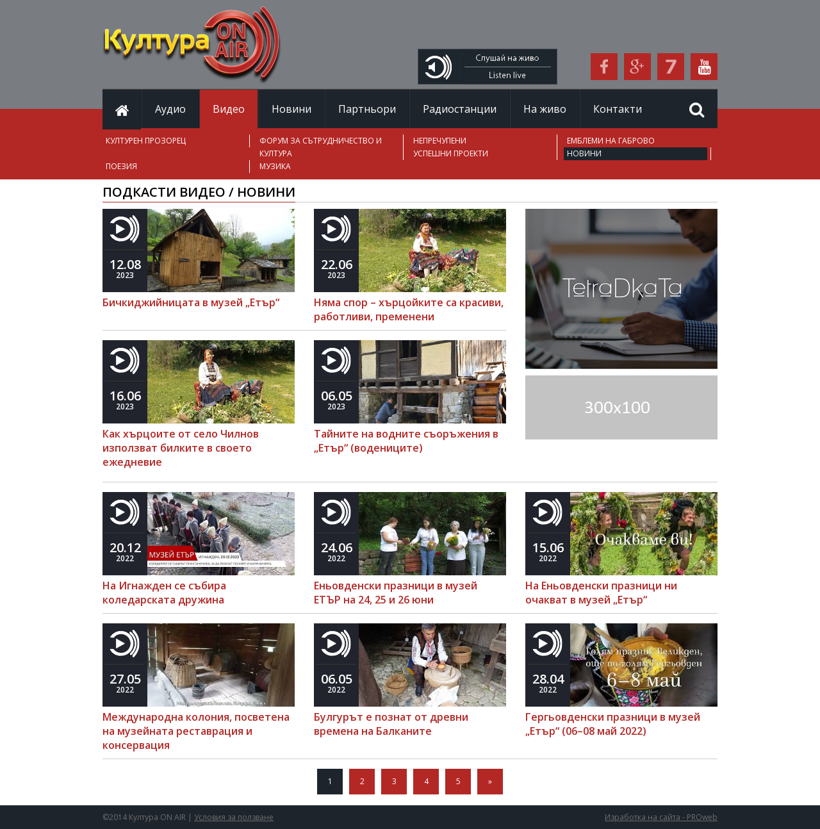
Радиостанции (459, 109)
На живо (544, 109)
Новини (291, 109)
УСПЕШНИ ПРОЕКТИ (450, 153)
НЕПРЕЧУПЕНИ (439, 140)
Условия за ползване (234, 817)
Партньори (367, 109)
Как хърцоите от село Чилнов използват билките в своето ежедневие (180, 448)
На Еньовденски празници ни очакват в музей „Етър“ (601, 593)
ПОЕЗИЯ (121, 166)
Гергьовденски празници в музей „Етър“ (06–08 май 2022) (612, 724)
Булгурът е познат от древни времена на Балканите (391, 724)
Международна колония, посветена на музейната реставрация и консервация (196, 731)
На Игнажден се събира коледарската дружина (164, 593)
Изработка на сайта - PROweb (661, 817)
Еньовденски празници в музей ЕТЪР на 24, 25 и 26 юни (395, 593)
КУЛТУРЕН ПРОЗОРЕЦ (146, 140)
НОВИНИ (584, 153)
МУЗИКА (275, 166)
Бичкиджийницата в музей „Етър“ (190, 302)
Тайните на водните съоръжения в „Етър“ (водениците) (406, 441)
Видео (229, 109)
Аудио (170, 109)
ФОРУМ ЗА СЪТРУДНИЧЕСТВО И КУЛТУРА (320, 147)
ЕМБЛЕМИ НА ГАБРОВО (611, 140)
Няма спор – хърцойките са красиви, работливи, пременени (409, 309)
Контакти (617, 109)
